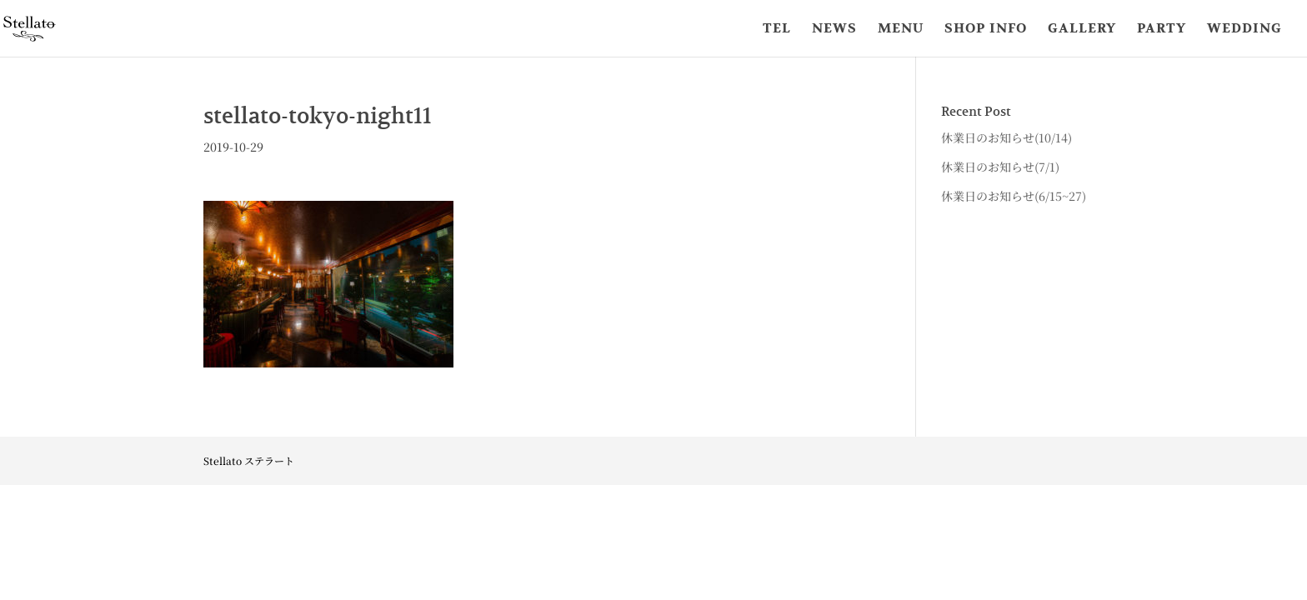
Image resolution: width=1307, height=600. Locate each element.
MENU (901, 29)
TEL (777, 29)
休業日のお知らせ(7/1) (1000, 166)
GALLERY (1082, 29)
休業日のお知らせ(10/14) (1006, 137)
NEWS (834, 29)
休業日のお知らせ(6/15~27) (1013, 196)
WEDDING (1244, 29)
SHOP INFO (985, 29)
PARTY (1161, 29)
